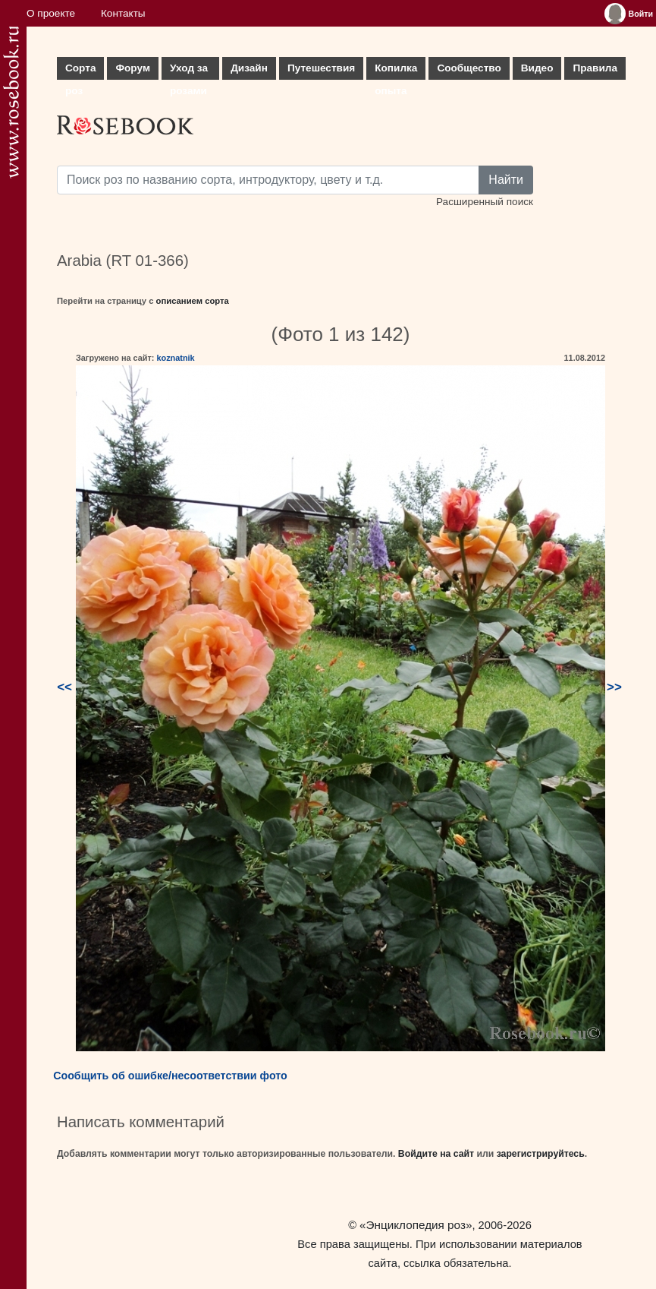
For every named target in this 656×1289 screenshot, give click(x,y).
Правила (595, 68)
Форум (132, 68)
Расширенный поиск (484, 201)
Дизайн (249, 68)
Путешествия (321, 68)
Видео (537, 68)
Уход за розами (189, 71)
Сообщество (469, 68)
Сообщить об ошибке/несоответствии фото (170, 1075)
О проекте (51, 13)
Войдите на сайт (436, 1153)
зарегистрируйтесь (541, 1153)
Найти (505, 179)
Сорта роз (80, 71)
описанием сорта (192, 300)
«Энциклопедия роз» (415, 1224)
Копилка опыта (396, 71)
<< (64, 687)
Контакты (123, 13)
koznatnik (175, 357)
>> (614, 687)
